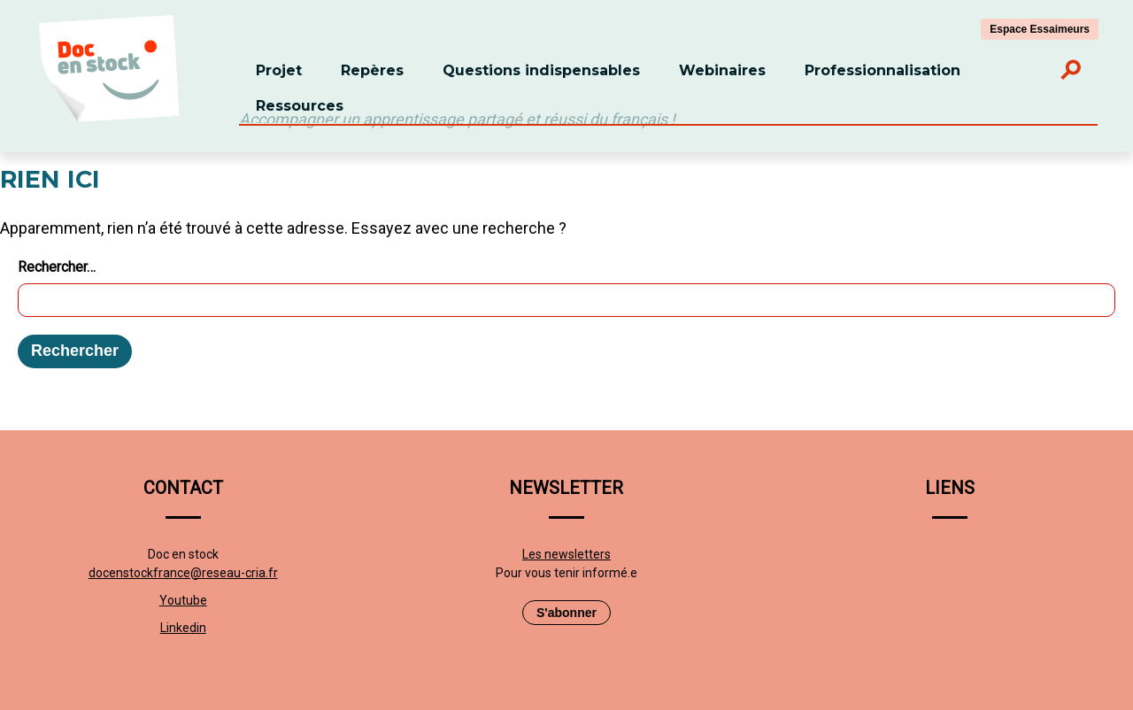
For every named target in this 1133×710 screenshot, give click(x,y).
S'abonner (566, 613)
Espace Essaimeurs (1040, 29)
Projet (279, 70)
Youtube (183, 600)
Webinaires (722, 70)
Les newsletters (566, 554)
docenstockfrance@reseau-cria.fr (183, 573)
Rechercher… (57, 267)
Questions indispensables (541, 70)
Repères (372, 70)
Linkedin (183, 628)
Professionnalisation (882, 70)
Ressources (299, 105)
